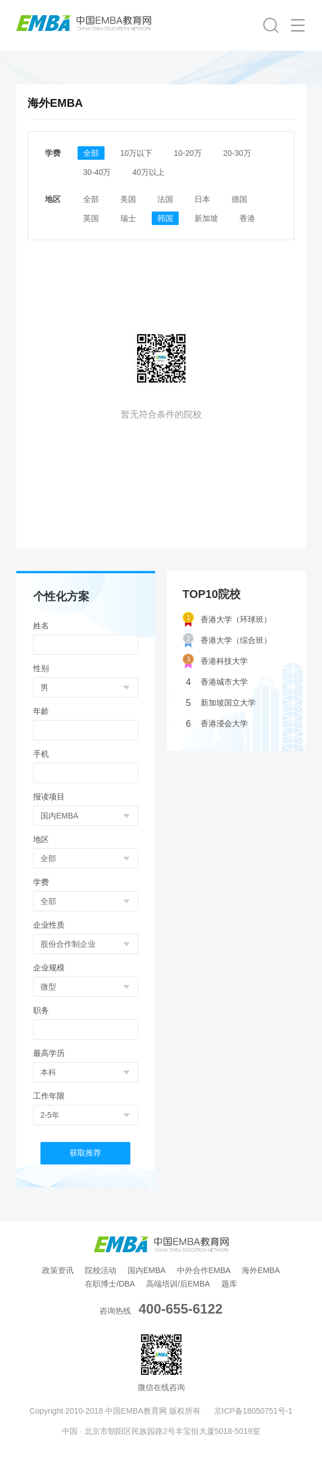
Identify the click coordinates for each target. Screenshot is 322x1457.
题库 (229, 1283)
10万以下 (136, 153)
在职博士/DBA (110, 1283)
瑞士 (128, 218)
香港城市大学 (217, 682)
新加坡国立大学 (221, 702)
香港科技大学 (215, 661)
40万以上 (148, 172)
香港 (247, 218)
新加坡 (206, 218)
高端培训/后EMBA (178, 1283)
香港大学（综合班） (227, 640)
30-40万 (97, 172)
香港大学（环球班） (227, 619)
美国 (128, 199)
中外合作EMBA (204, 1270)
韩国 (165, 218)
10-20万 (188, 153)
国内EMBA (147, 1270)
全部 (91, 153)
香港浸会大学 (217, 723)
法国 (165, 199)
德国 (239, 199)
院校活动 (100, 1270)
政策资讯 (58, 1270)
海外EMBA (261, 1270)
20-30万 (237, 153)
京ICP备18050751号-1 (253, 1410)
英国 (91, 218)
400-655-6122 (181, 1308)
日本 (202, 199)
